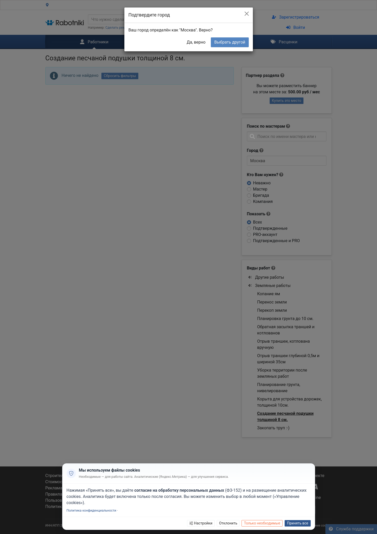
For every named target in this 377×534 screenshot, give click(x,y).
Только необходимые (262, 523)
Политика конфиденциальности (91, 510)
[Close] (247, 14)
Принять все (297, 523)
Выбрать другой (229, 42)
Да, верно (196, 42)
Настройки (200, 523)
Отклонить (228, 523)
